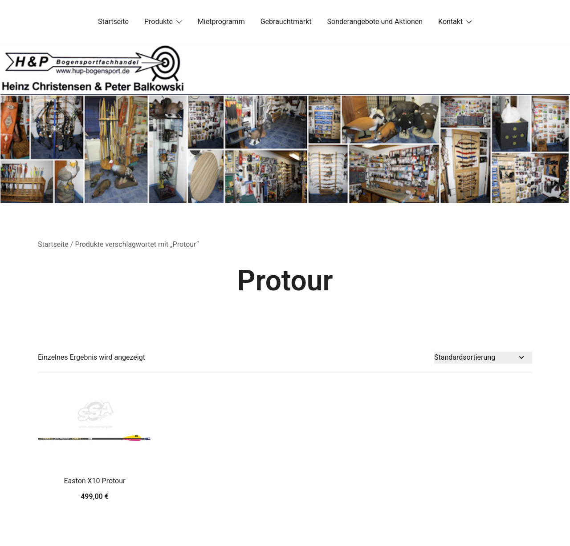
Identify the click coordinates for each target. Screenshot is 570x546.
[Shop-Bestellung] (483, 358)
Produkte (158, 21)
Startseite (113, 21)
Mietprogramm (221, 21)
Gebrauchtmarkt (286, 21)
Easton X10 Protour (95, 481)
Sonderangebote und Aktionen (375, 21)
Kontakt (450, 21)
